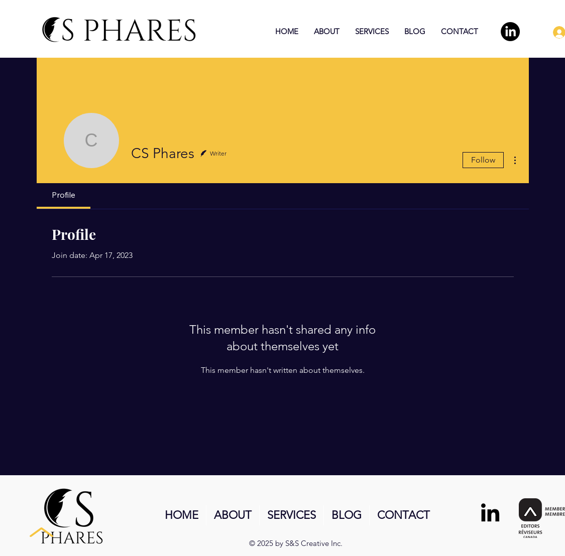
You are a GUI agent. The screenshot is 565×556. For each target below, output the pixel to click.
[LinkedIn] (510, 31)
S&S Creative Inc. (314, 543)
